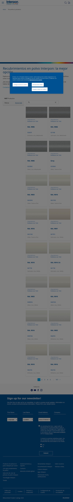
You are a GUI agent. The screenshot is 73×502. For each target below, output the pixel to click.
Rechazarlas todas (38, 84)
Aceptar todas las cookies (40, 89)
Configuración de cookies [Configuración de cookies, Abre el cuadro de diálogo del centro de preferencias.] (20, 84)
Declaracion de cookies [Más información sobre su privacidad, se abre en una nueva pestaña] (35, 80)
